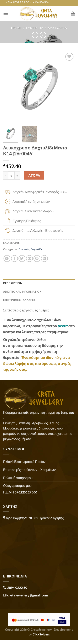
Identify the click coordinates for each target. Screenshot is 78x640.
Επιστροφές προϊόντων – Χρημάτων (29, 470)
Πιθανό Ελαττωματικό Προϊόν (24, 462)
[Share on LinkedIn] (44, 258)
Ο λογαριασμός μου (17, 485)
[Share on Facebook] (14, 258)
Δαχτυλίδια (57, 28)
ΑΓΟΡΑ (34, 175)
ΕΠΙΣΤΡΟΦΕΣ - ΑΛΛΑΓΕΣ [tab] (19, 300)
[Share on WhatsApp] (7, 258)
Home (16, 28)
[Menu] (5, 13)
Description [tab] (12, 283)
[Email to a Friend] (29, 258)
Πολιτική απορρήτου (17, 478)
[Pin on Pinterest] (36, 258)
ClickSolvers (41, 634)
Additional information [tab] (22, 291)
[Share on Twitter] (22, 258)
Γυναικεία (34, 28)
